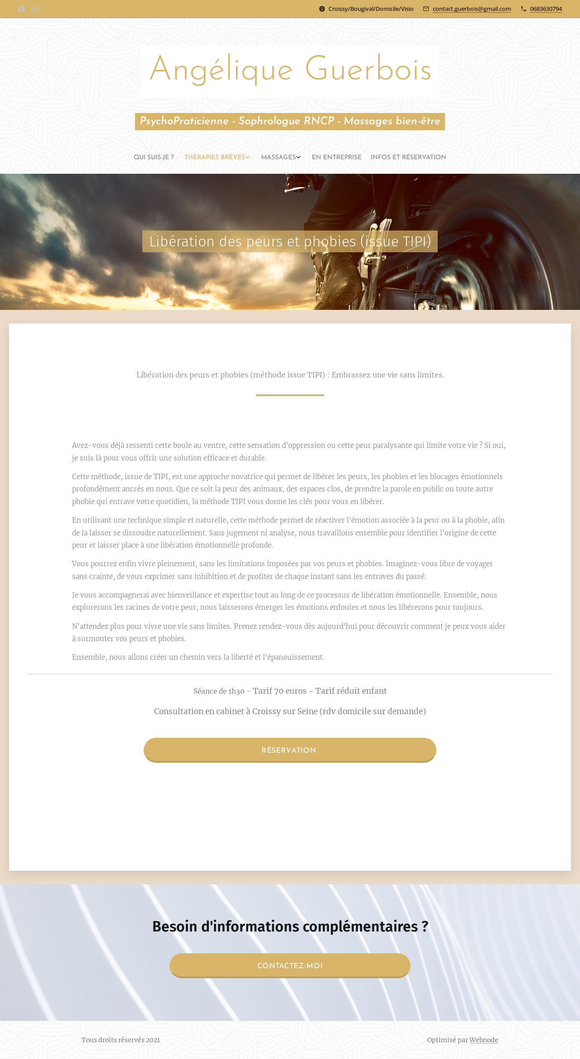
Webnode (483, 1040)
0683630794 (546, 9)
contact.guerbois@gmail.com (472, 9)
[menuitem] (267, 158)
